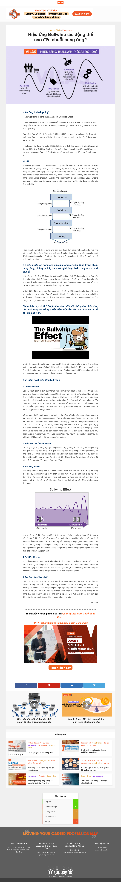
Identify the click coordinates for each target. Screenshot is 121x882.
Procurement (44, 745)
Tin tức (106, 763)
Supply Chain (55, 30)
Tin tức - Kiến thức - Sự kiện (38, 743)
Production (67, 30)
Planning (42, 776)
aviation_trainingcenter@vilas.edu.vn (74, 852)
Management (32, 745)
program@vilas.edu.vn (46, 855)
